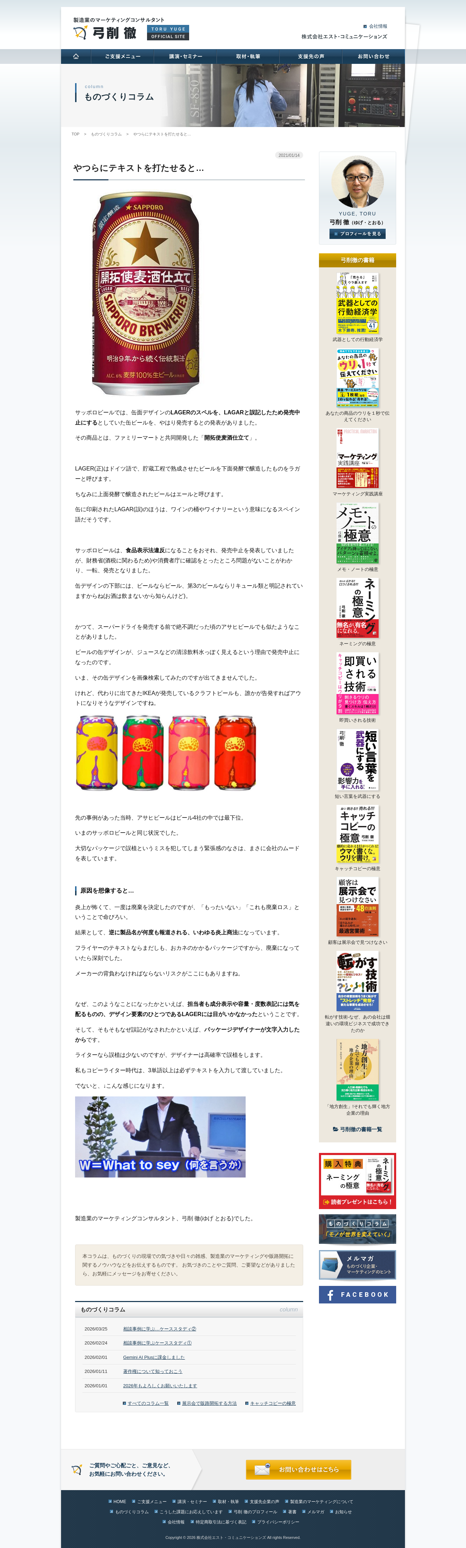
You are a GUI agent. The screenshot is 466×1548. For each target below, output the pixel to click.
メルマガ (315, 1511)
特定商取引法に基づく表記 (221, 1522)
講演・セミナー (192, 1501)
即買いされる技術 (357, 720)
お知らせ (343, 1511)
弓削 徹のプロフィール (255, 1511)
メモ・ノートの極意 (357, 569)
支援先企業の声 (264, 1501)
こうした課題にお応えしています (191, 1511)
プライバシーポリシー (278, 1522)
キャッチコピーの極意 (273, 1403)
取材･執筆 (247, 56)
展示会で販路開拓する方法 (209, 1403)
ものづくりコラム (132, 1511)
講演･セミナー (184, 56)
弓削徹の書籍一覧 (357, 1129)
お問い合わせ (373, 56)
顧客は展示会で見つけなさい (357, 942)
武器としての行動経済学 (358, 339)
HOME (76, 56)
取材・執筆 (228, 1501)
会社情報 (378, 26)
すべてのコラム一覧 (148, 1403)
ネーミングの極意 (357, 643)
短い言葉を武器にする (357, 796)
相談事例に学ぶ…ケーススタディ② (159, 1329)
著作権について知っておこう (152, 1371)
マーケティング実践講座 (358, 493)
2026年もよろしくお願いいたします (160, 1385)
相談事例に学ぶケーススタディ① (157, 1343)
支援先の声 (310, 56)
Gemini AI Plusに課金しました (154, 1357)
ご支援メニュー (122, 56)
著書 (292, 1511)
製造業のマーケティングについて (321, 1501)
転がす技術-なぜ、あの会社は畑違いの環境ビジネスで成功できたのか (357, 1023)
